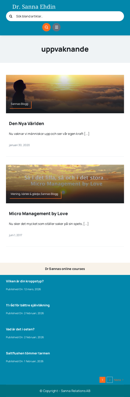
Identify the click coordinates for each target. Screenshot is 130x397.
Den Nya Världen (26, 123)
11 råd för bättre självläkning (28, 305)
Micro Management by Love (38, 214)
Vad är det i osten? (20, 329)
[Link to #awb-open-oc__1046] (46, 27)
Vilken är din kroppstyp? (25, 281)
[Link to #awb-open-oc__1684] (56, 27)
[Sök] (11, 16)
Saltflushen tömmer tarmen (28, 353)
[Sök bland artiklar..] (65, 16)
